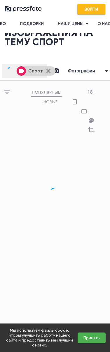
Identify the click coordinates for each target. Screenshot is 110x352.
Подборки (32, 23)
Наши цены (74, 23)
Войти (91, 9)
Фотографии (81, 71)
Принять (91, 337)
